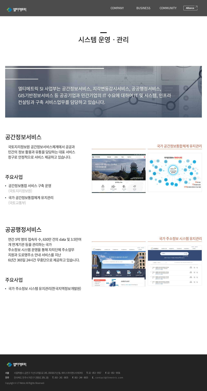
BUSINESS (143, 8)
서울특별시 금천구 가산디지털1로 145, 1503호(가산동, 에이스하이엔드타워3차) (48, 372)
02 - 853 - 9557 (95, 372)
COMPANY (117, 8)
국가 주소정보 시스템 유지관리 (180, 238)
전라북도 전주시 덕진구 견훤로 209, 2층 (31, 377)
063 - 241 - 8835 (61, 377)
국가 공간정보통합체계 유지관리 (179, 145)
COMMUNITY (168, 8)
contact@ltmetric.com (109, 377)
